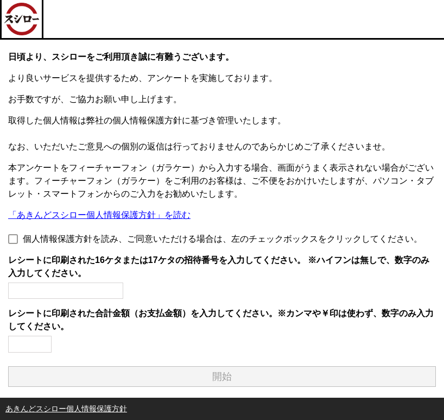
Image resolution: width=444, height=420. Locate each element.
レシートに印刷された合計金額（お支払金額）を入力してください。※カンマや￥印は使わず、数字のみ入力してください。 (221, 320)
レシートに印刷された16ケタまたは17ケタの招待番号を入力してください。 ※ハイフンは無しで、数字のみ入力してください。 (218, 266)
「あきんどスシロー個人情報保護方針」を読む (99, 215)
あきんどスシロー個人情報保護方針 (66, 408)
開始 (222, 376)
